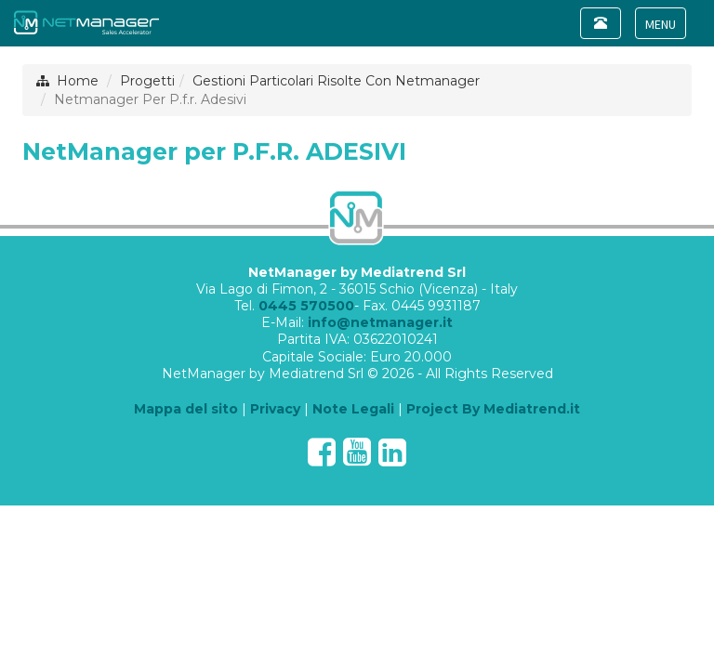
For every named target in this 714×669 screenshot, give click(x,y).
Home (78, 80)
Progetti (147, 80)
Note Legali (353, 408)
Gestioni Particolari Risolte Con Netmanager (336, 80)
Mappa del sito (186, 408)
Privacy (275, 408)
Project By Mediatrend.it (493, 408)
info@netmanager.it (380, 322)
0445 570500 (306, 305)
